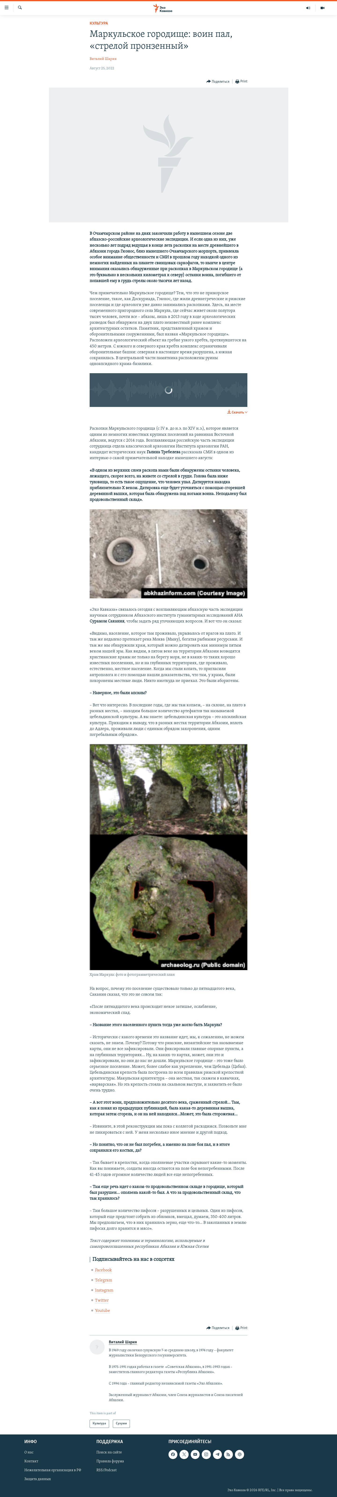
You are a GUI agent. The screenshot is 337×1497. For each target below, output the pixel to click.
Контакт (31, 1461)
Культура (99, 23)
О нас (28, 1452)
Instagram (104, 1290)
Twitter (102, 1300)
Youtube (102, 1311)
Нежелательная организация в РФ (52, 1470)
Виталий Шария (103, 59)
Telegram (103, 1280)
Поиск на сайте (109, 1452)
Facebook (103, 1270)
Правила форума (110, 1461)
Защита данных (37, 1479)
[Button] (218, 81)
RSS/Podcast (106, 1470)
